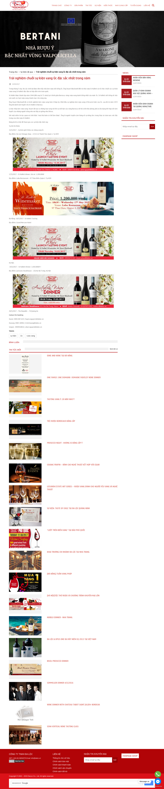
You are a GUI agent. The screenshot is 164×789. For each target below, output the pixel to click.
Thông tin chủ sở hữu (61, 758)
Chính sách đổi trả (60, 771)
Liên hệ (147, 5)
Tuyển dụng (135, 5)
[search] (76, 783)
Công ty (68, 5)
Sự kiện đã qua (26, 72)
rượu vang (31, 336)
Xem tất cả (114, 349)
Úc (21, 336)
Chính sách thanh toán (62, 765)
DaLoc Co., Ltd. (33, 776)
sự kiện (13, 336)
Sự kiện (98, 5)
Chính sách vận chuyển (62, 768)
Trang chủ (57, 5)
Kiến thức (108, 5)
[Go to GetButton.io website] (158, 786)
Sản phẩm (78, 5)
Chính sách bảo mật (61, 761)
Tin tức (88, 5)
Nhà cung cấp (121, 5)
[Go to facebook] (158, 781)
